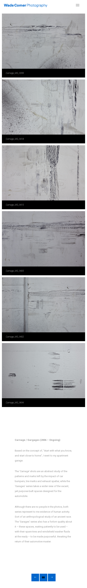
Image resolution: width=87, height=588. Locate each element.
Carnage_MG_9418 (15, 139)
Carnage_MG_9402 (15, 336)
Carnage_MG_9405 (15, 271)
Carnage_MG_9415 (15, 205)
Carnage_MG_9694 (15, 402)
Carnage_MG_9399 (15, 73)
